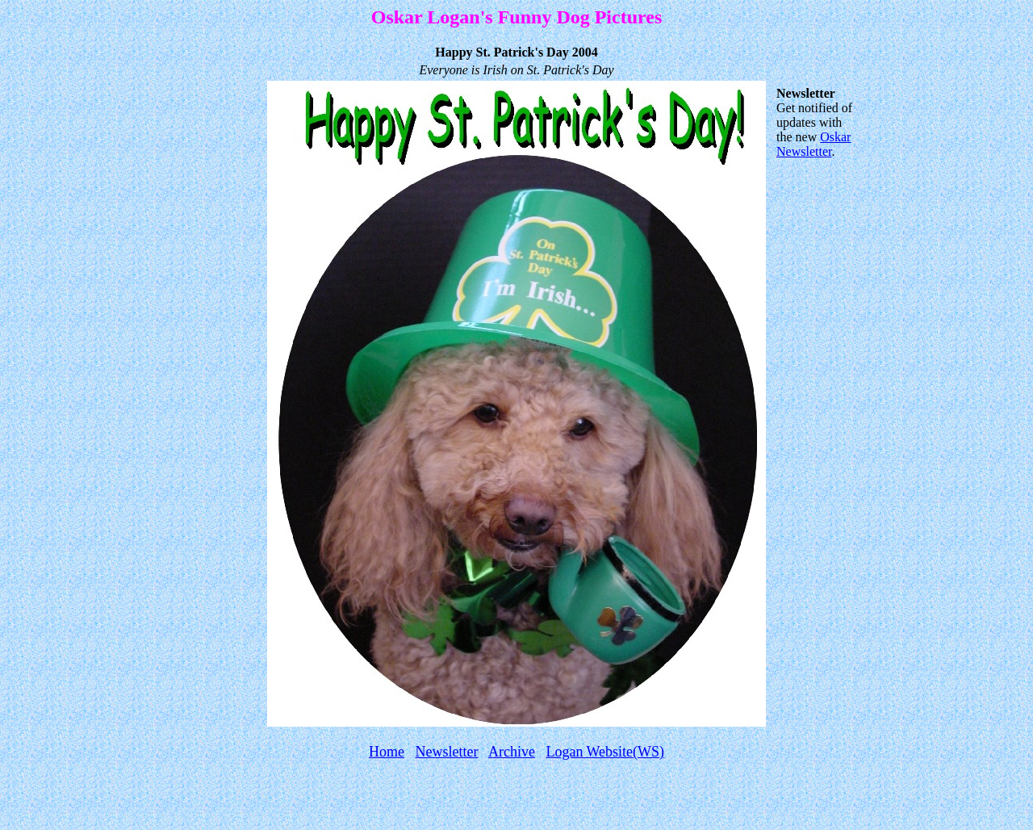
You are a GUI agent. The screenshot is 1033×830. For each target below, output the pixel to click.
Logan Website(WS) (605, 752)
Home (386, 752)
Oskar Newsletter (813, 144)
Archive (511, 752)
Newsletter (446, 752)
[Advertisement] (516, 799)
